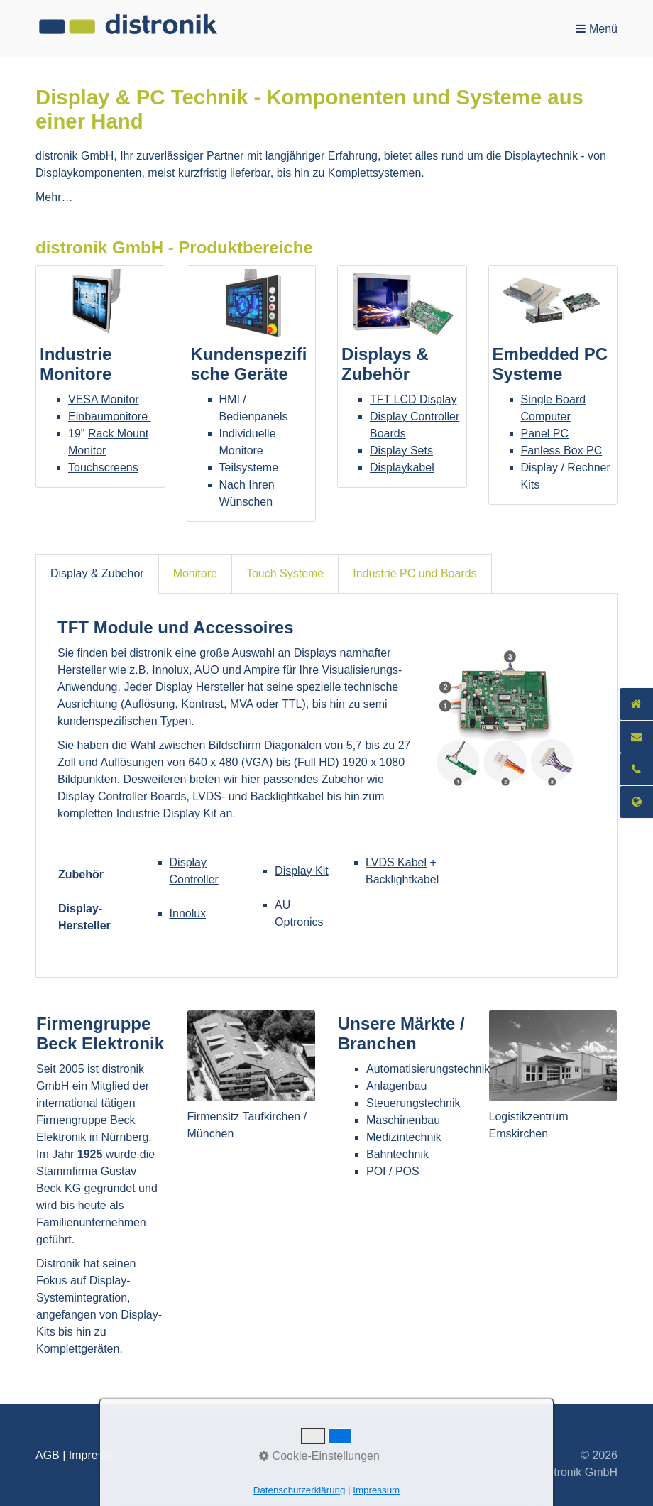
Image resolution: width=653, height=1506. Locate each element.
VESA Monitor (103, 399)
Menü (603, 29)
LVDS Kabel (396, 862)
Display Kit (302, 871)
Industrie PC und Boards (414, 573)
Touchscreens (103, 468)
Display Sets (401, 450)
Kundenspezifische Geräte (251, 393)
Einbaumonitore (109, 416)
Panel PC (545, 433)
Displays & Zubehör (402, 376)
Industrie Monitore (100, 376)
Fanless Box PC (562, 450)
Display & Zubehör (97, 573)
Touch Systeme (285, 573)
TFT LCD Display (413, 399)
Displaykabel (402, 468)
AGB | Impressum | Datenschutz (116, 1455)
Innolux (188, 913)
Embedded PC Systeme (553, 385)
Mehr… (53, 197)
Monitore (195, 573)
